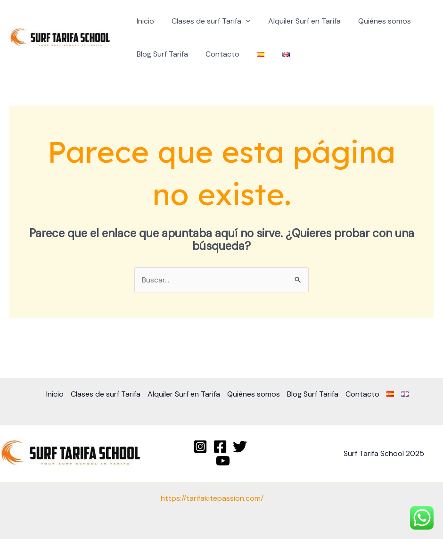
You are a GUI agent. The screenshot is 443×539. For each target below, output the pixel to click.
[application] (242, 21)
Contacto (219, 54)
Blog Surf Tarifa (161, 54)
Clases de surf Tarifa (207, 21)
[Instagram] (200, 446)
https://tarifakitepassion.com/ (212, 498)
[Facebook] (220, 446)
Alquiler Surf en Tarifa (298, 21)
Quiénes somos (376, 21)
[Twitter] (240, 446)
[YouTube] (223, 461)
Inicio (144, 21)
